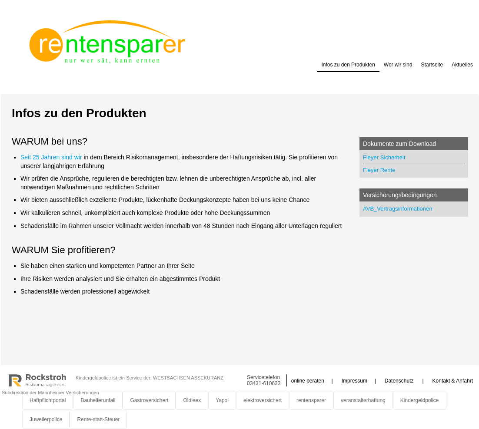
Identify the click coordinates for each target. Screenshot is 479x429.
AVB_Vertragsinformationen (397, 208)
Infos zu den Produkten (348, 65)
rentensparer (311, 400)
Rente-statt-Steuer (98, 419)
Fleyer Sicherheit (384, 157)
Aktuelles (462, 65)
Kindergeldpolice (419, 400)
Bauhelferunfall (97, 400)
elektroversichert (262, 400)
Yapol (222, 400)
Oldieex (192, 400)
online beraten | (312, 381)
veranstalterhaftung (363, 400)
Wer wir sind (398, 65)
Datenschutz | (404, 381)
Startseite (432, 65)
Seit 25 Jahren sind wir (51, 157)
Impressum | (359, 381)
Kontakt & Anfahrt (452, 381)
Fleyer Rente (379, 170)
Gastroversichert (149, 400)
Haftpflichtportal (48, 400)
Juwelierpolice (46, 419)
